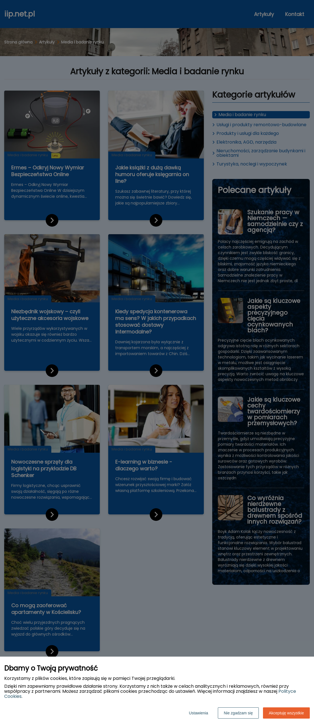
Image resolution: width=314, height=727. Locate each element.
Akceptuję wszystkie (286, 713)
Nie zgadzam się (238, 713)
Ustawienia (198, 713)
